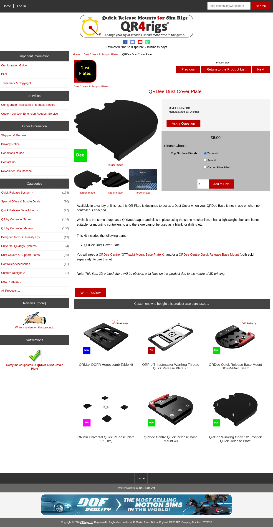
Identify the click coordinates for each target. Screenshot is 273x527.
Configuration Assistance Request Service (28, 104)
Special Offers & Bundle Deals (35, 201)
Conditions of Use (12, 153)
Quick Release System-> (35, 192)
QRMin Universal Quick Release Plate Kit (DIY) (106, 439)
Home (7, 6)
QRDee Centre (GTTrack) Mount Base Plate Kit (132, 254)
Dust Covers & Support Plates (101, 54)
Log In (21, 6)
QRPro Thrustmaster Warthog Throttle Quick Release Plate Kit (170, 366)
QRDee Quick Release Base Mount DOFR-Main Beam (235, 366)
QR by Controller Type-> (35, 219)
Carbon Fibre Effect (218, 167)
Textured (212, 153)
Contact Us (8, 162)
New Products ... (12, 281)
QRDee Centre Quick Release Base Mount (209, 254)
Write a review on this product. (34, 320)
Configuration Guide (14, 65)
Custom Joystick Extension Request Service (29, 113)
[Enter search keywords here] (228, 6)
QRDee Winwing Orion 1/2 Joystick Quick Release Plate (235, 439)
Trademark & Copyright (16, 83)
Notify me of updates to (34, 359)
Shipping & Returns (13, 135)
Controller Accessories (35, 264)
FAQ (4, 74)
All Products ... (10, 290)
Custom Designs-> (35, 273)
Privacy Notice (10, 144)
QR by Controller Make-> (35, 228)
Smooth (212, 160)
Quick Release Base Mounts (35, 210)
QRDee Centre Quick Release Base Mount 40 (171, 439)
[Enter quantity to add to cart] (203, 184)
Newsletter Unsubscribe (16, 171)
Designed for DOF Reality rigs (35, 237)
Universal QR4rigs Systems (35, 246)
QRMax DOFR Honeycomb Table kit (106, 364)
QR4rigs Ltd (86, 522)
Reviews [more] (34, 303)
